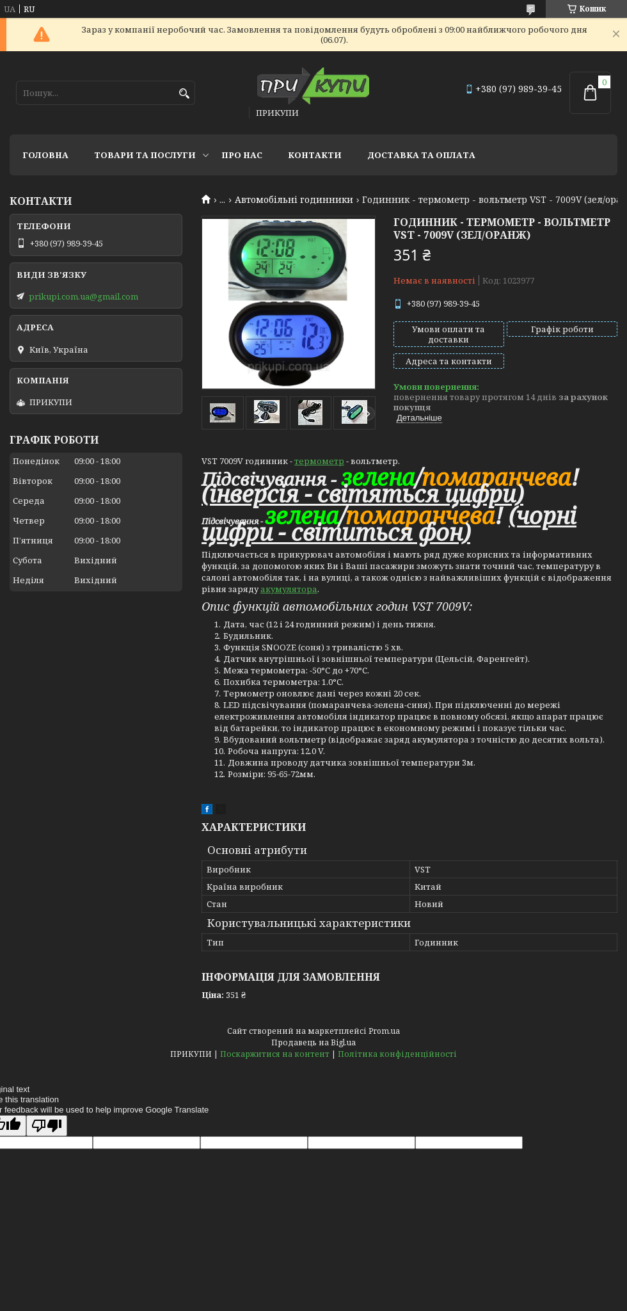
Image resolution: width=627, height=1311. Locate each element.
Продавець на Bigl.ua (313, 1042)
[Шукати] (184, 94)
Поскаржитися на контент (274, 1054)
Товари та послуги (145, 155)
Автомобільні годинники (294, 200)
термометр (319, 461)
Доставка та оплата (421, 155)
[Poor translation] (46, 1125)
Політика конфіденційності (397, 1054)
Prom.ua (384, 1030)
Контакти (315, 155)
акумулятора (288, 589)
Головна (45, 155)
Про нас (241, 155)
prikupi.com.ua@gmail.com (83, 296)
